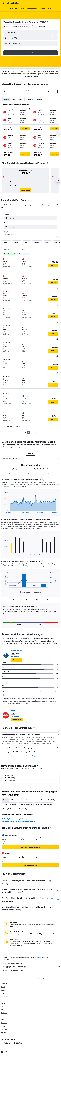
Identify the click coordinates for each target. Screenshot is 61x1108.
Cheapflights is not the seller (31, 963)
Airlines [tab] (30, 474)
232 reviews (15, 716)
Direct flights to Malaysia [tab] (49, 800)
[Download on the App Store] (18, 1043)
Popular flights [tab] (23, 809)
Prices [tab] (11, 474)
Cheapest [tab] (6, 99)
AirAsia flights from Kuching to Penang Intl (15, 819)
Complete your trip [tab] (32, 800)
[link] (25, 190)
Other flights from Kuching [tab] (44, 804)
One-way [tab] (39, 99)
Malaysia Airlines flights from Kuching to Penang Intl (18, 821)
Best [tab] (13, 99)
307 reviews (15, 656)
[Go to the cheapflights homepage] (14, 3)
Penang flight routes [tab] (9, 809)
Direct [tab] (20, 99)
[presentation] (48, 22)
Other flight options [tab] (26, 804)
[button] (3, 3)
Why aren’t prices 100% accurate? (31, 970)
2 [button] (32, 433)
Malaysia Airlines (16, 650)
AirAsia (13, 710)
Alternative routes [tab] (17, 800)
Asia (22, 978)
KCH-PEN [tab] (30, 453)
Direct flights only (40, 26)
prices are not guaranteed (41, 957)
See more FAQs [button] (30, 756)
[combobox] (7, 26)
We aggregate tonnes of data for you (31, 966)
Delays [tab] (50, 474)
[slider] (57, 237)
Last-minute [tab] (29, 99)
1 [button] (28, 433)
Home (16, 978)
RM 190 (43, 22)
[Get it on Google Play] (6, 1043)
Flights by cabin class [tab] (9, 804)
